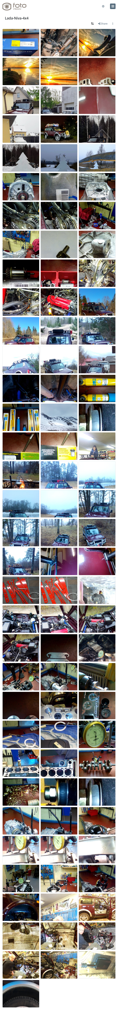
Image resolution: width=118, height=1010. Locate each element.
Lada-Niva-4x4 (17, 18)
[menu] (113, 6)
